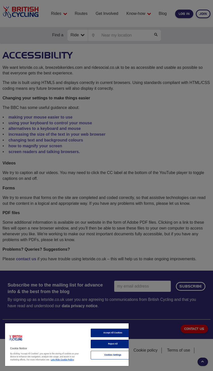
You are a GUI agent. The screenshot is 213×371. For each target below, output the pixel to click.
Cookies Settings (112, 355)
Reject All (113, 344)
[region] (67, 344)
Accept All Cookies (112, 333)
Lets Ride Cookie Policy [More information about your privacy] (62, 360)
